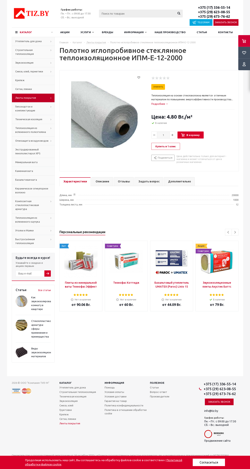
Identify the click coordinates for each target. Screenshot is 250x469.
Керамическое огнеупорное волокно (31, 190)
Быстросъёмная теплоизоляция (25, 241)
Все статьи (44, 290)
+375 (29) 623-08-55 (214, 12)
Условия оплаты (114, 392)
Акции (65, 32)
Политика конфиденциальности (124, 405)
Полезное (157, 382)
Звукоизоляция (24, 62)
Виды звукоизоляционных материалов (43, 352)
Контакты (225, 32)
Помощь (110, 387)
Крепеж (19, 80)
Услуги (86, 32)
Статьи (202, 32)
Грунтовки (65, 410)
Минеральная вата (26, 162)
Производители (159, 396)
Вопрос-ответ (158, 392)
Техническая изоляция (28, 119)
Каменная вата (24, 171)
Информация (134, 32)
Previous (228, 232)
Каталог (26, 32)
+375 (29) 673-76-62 (214, 16)
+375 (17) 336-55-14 (214, 7)
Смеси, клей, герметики (29, 71)
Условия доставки (115, 396)
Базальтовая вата (26, 179)
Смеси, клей (66, 405)
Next (235, 232)
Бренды (107, 32)
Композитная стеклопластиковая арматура (27, 205)
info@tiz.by (211, 410)
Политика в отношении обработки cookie (126, 412)
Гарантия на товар (116, 401)
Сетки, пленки (23, 89)
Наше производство (170, 32)
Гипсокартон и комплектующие (25, 108)
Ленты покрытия (25, 97)
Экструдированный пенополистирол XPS (27, 151)
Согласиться (209, 462)
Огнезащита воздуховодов (31, 140)
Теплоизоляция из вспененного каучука (27, 219)
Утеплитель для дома (28, 41)
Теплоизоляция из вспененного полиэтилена (30, 130)
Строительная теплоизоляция (24, 52)
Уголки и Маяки (24, 230)
